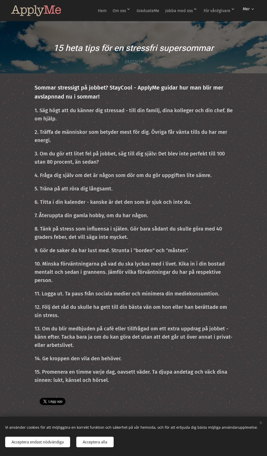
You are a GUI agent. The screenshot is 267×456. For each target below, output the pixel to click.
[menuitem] (130, 10)
